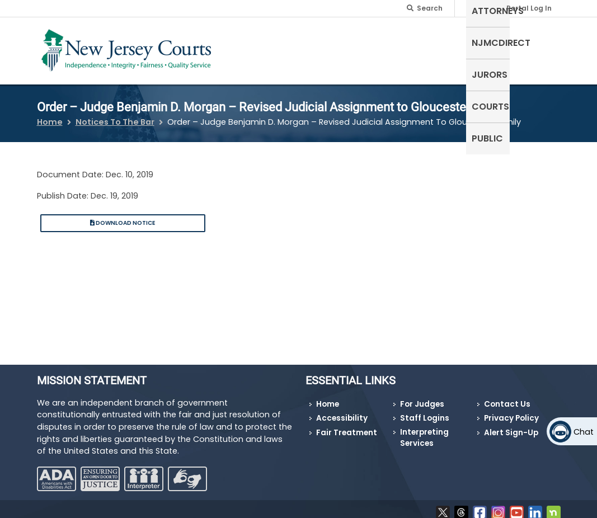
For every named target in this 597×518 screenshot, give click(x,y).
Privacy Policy (511, 411)
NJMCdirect (387, 41)
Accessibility (342, 411)
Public (539, 41)
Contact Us (507, 397)
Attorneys (321, 41)
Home (50, 115)
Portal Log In (529, 8)
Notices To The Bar (115, 115)
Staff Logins (424, 411)
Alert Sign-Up (511, 426)
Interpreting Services (424, 431)
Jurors (446, 41)
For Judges (422, 397)
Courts (494, 41)
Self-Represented (246, 48)
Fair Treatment (346, 426)
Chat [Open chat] (584, 431)
